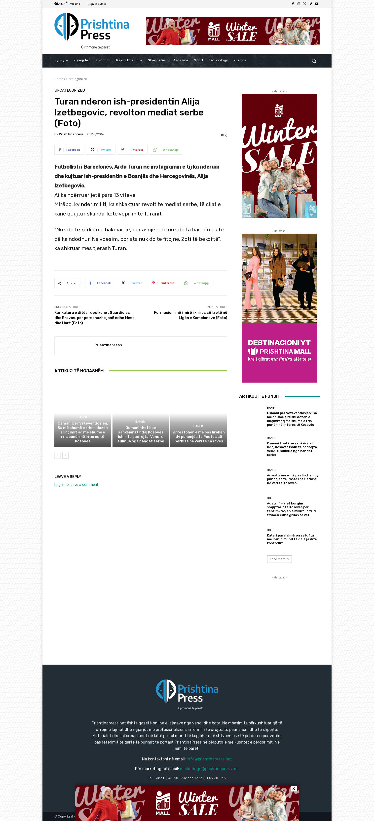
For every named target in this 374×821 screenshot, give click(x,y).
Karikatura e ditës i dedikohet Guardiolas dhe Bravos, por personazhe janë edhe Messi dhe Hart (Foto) (95, 317)
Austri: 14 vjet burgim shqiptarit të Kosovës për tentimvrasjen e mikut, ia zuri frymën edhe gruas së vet (291, 509)
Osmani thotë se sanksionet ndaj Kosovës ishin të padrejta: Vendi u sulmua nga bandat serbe (140, 434)
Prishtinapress (71, 134)
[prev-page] (57, 455)
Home (58, 79)
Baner (82, 417)
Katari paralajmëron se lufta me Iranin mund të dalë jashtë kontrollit (292, 539)
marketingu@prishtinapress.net (209, 768)
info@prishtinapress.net (209, 759)
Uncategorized (76, 79)
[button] (314, 61)
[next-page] (65, 455)
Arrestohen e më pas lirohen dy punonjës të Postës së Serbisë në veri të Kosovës (199, 436)
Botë (270, 498)
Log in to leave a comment (76, 484)
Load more (279, 559)
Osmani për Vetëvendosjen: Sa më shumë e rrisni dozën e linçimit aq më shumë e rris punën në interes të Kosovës (83, 432)
